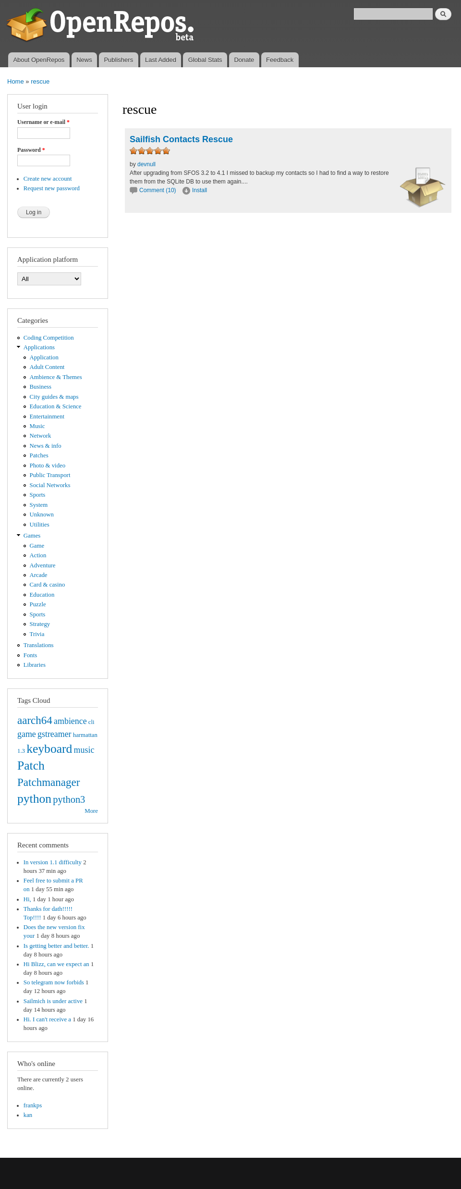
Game (37, 545)
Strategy (40, 624)
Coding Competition (49, 337)
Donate (244, 59)
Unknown (42, 514)
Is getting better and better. (56, 946)
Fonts (30, 655)
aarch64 (34, 720)
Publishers (118, 59)
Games (32, 535)
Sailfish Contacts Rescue (181, 139)
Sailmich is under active (53, 1001)
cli (91, 722)
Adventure (43, 565)
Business (40, 386)
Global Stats (205, 59)
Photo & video (48, 465)
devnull (146, 164)
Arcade (39, 575)
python (34, 799)
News (84, 59)
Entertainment (47, 416)
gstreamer (54, 734)
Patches (39, 455)
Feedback (279, 59)
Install (199, 190)
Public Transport (50, 475)
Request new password (52, 188)
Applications (39, 347)
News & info (45, 445)
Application (44, 357)
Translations (39, 645)
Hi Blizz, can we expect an (56, 964)
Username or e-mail (43, 122)
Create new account (48, 178)
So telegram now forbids (54, 982)
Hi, (27, 899)
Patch (31, 765)
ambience (70, 721)
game (26, 734)
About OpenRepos (38, 59)
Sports (38, 494)
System (39, 505)
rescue (40, 81)
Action (38, 555)
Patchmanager (48, 782)
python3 (69, 799)
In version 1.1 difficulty (53, 862)
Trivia (37, 634)
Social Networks (50, 485)
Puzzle (38, 604)
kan (28, 1115)
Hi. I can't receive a (47, 1019)
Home (15, 81)
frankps (33, 1105)
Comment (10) (157, 190)
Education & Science (56, 406)
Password (31, 150)
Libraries (35, 665)
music (84, 750)
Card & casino (47, 584)
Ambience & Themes (56, 377)
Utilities (39, 524)
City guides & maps (54, 396)
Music (37, 426)
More (91, 811)
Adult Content (47, 367)
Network (40, 435)
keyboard (49, 749)
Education (42, 594)
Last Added (160, 59)
